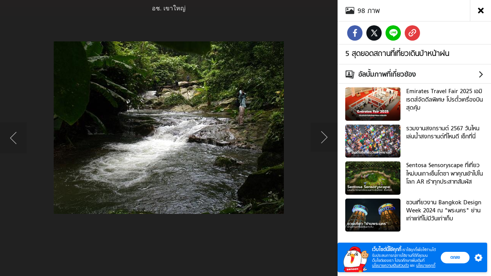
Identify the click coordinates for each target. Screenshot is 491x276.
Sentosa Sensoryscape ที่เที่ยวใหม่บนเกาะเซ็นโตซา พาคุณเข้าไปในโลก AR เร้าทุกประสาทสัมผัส (444, 173)
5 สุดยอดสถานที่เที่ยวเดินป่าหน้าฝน (397, 53)
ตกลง (455, 257)
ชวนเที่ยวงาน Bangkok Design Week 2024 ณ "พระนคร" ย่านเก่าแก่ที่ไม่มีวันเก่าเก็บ (443, 210)
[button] (476, 257)
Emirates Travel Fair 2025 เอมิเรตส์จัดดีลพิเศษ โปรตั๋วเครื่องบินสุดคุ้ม (444, 99)
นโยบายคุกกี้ (425, 265)
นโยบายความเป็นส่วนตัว (390, 265)
